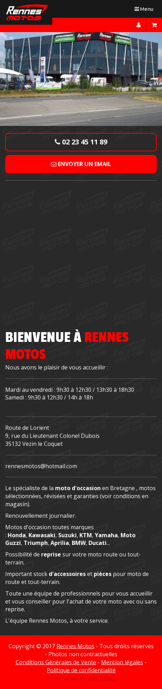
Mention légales (122, 662)
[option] (81, 78)
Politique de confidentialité (81, 670)
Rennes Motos (75, 646)
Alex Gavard (102, 678)
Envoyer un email (81, 164)
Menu (145, 10)
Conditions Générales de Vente (56, 662)
